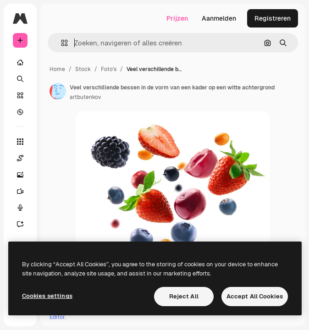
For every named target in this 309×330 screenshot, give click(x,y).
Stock (83, 69)
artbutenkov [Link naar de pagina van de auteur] (85, 97)
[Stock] (20, 95)
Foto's (108, 69)
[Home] (20, 62)
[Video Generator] (25, 191)
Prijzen (177, 18)
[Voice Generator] (25, 207)
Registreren (272, 18)
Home (57, 69)
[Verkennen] (20, 111)
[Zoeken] (20, 79)
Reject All (184, 296)
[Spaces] (25, 158)
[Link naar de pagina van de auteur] (58, 91)
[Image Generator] (25, 174)
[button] (60, 42)
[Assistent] (25, 224)
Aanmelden (219, 18)
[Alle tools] (20, 141)
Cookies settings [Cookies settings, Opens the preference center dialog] (47, 296)
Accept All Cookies (254, 296)
